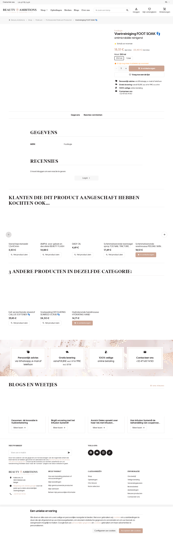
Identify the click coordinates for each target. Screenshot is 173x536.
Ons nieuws (92, 483)
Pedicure (39, 20)
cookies (116, 517)
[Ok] (69, 453)
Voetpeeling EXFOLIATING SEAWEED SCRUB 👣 (53, 313)
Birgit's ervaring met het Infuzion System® (63, 421)
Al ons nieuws (157, 386)
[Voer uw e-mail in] (40, 453)
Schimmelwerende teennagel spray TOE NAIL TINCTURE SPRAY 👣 (118, 245)
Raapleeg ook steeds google (24, 486)
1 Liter (128, 58)
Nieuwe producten (135, 493)
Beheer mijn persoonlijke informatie (61, 492)
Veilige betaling (134, 480)
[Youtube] (97, 453)
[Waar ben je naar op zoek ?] (112, 10)
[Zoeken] (127, 10)
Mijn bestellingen (54, 482)
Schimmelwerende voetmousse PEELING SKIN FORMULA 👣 (148, 245)
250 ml (119, 58)
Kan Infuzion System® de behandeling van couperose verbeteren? (144, 421)
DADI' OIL (76, 244)
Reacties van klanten (93, 115)
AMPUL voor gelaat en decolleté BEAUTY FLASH (52, 245)
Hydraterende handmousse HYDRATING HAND (85, 313)
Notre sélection (94, 486)
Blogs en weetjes (33, 384)
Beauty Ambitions (17, 20)
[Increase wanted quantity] (126, 68)
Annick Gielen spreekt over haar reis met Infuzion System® (104, 421)
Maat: (120, 54)
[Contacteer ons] (8, 2)
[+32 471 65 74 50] (23, 2)
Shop (30, 20)
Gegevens (75, 115)
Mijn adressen (53, 489)
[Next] (164, 235)
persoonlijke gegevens (81, 523)
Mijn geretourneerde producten (60, 485)
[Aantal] (121, 68)
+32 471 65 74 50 (125, 94)
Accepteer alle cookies (131, 531)
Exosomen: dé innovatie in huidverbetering (24, 421)
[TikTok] (109, 453)
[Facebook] (91, 453)
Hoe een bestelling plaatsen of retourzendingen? (60, 478)
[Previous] (9, 235)
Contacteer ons (134, 497)
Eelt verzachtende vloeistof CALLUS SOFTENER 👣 (22, 313)
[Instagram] (103, 453)
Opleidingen (92, 480)
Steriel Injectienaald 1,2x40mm (18, 245)
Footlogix (118, 31)
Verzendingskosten (135, 483)
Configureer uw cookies (104, 531)
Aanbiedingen (133, 490)
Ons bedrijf (132, 476)
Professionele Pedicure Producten (59, 20)
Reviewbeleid (133, 487)
